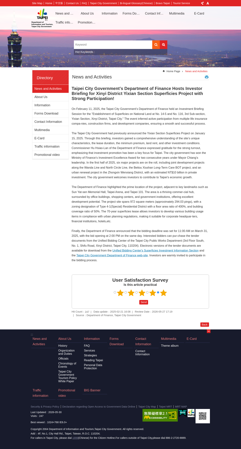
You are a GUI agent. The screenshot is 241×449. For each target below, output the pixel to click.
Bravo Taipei (163, 3)
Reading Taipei (93, 360)
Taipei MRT (165, 406)
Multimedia (42, 130)
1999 (75, 437)
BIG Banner (92, 390)
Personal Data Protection (93, 367)
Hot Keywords (84, 51)
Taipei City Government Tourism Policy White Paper (67, 376)
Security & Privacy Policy (45, 406)
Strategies (90, 355)
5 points (163, 292)
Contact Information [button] (155, 13)
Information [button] (110, 13)
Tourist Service (181, 3)
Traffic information (65, 22)
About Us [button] (87, 13)
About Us (41, 97)
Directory (45, 78)
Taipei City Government (103, 3)
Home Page (173, 71)
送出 (135, 302)
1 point (120, 292)
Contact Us (72, 3)
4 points (152, 292)
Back (205, 324)
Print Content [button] (206, 77)
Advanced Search (163, 44)
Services (89, 350)
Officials (63, 358)
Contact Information (48, 122)
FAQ (84, 3)
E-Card (199, 13)
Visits (34, 416)
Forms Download (132, 13)
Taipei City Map (147, 406)
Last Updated (38, 412)
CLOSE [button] (208, 331)
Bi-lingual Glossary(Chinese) (136, 3)
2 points (131, 292)
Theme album (170, 345)
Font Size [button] (207, 3)
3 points (141, 292)
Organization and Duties (66, 352)
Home (48, 3)
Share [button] (202, 3)
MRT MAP (181, 406)
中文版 (59, 3)
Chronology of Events (67, 365)
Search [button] (156, 44)
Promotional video (88, 22)
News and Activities (65, 13)
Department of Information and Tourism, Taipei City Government (42, 18)
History (62, 345)
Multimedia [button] (176, 13)
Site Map (37, 3)
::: (32, 68)
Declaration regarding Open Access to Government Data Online (98, 406)
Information (42, 105)
